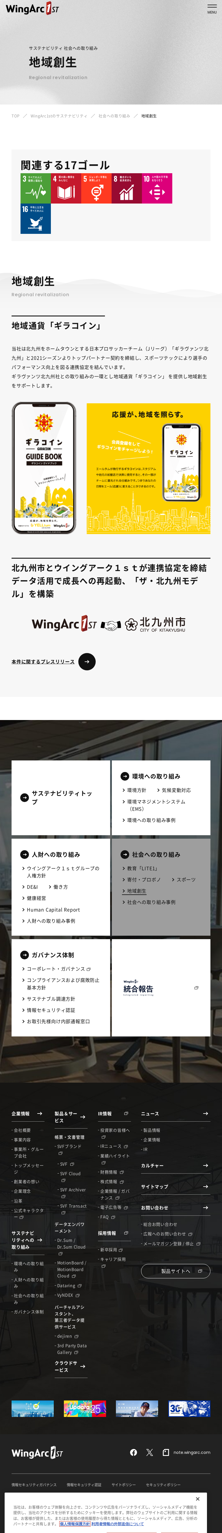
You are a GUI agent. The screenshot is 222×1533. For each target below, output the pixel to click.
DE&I (32, 886)
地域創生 (137, 890)
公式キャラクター (29, 1213)
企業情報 (151, 1139)
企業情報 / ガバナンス (115, 1194)
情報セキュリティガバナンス (34, 1484)
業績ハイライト (115, 1158)
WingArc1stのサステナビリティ (59, 115)
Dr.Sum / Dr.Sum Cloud (71, 1246)
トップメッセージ (29, 1168)
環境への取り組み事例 (151, 819)
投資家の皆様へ (115, 1133)
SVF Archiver (73, 1192)
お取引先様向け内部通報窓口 (58, 1021)
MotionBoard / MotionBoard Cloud (71, 1269)
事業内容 (22, 1139)
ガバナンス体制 (29, 1311)
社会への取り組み (114, 115)
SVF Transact (73, 1208)
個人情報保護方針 (25, 1495)
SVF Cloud (70, 1176)
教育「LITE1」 (143, 868)
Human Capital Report (53, 909)
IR (145, 1149)
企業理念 (22, 1191)
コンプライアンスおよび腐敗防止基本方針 (63, 983)
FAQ (107, 1216)
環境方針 (137, 789)
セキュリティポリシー (163, 1484)
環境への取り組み (29, 1266)
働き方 (60, 886)
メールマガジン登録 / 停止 (171, 1243)
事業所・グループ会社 (29, 1152)
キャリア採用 (113, 1262)
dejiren (68, 1336)
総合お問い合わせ (160, 1224)
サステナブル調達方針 (51, 998)
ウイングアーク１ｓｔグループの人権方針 (63, 872)
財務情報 (112, 1172)
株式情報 (112, 1181)
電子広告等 (114, 1207)
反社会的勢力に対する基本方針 (177, 1495)
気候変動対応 (176, 789)
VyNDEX (68, 1295)
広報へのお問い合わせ (167, 1234)
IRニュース (114, 1146)
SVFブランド (69, 1149)
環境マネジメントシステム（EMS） (156, 805)
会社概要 (22, 1130)
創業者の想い (26, 1181)
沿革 (18, 1201)
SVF (67, 1164)
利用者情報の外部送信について (118, 1495)
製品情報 (151, 1130)
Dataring (69, 1285)
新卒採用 (111, 1249)
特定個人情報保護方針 (66, 1495)
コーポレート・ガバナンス (58, 968)
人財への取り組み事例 (51, 920)
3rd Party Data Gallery (72, 1348)
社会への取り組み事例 (151, 901)
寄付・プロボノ (144, 879)
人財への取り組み (29, 1283)
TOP (16, 115)
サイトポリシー (124, 1484)
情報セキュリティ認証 (51, 1009)
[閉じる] (197, 1521)
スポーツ (186, 879)
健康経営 (36, 897)
